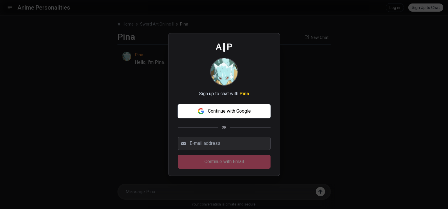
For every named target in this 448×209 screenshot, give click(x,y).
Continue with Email (224, 161)
